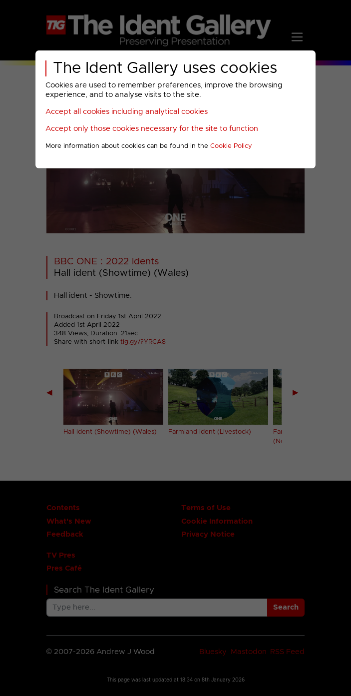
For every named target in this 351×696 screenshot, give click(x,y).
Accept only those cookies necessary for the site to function (151, 128)
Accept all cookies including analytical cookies (126, 111)
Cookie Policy (231, 146)
